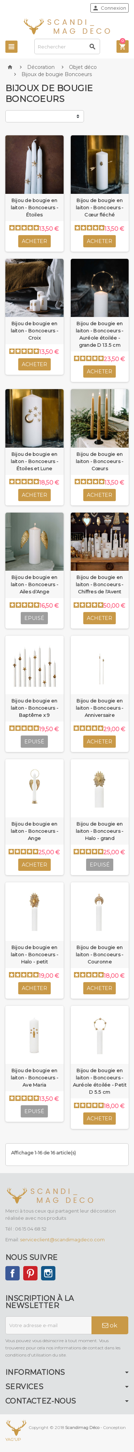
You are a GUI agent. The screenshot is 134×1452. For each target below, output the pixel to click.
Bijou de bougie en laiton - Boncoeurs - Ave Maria (34, 1078)
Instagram (48, 1273)
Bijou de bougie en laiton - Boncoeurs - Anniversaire (99, 708)
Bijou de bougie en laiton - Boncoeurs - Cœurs (99, 461)
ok (109, 1325)
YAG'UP (13, 1439)
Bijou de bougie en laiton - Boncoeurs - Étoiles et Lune (34, 461)
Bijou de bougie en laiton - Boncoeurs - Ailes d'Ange (34, 584)
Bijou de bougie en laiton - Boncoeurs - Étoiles (34, 207)
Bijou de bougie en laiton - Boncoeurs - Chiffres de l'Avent (99, 584)
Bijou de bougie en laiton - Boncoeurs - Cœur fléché (99, 207)
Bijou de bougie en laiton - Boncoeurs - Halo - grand (99, 831)
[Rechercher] (67, 46)
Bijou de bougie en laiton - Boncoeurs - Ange (34, 831)
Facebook (12, 1273)
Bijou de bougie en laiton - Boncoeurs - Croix (34, 331)
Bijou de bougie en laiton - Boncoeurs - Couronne (99, 954)
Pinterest (30, 1273)
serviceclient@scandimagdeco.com (62, 1239)
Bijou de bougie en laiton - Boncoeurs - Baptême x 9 (34, 708)
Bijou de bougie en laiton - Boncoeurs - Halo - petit (34, 954)
